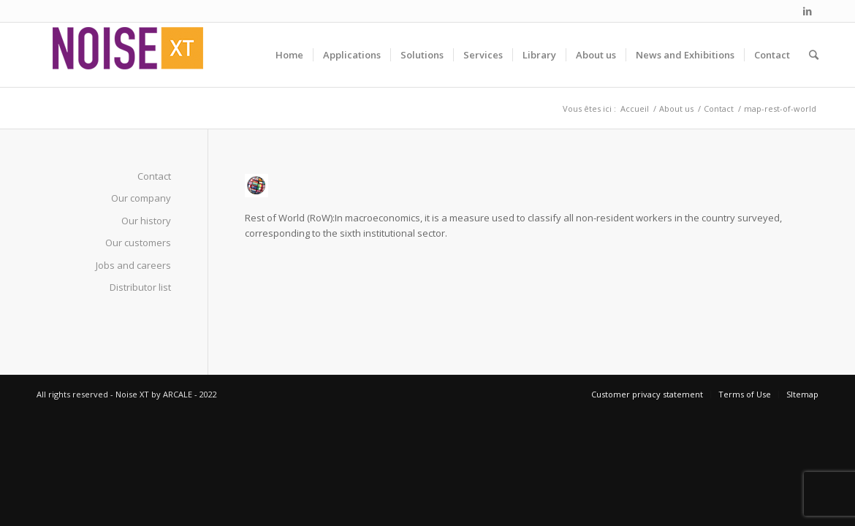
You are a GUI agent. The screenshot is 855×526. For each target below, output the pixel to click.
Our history (146, 220)
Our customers (138, 242)
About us (676, 108)
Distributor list (140, 287)
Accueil (634, 108)
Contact (719, 108)
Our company (141, 198)
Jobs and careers (133, 265)
